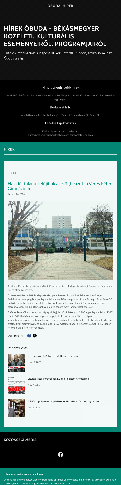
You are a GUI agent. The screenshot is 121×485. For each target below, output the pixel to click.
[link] (60, 6)
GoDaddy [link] (66, 478)
